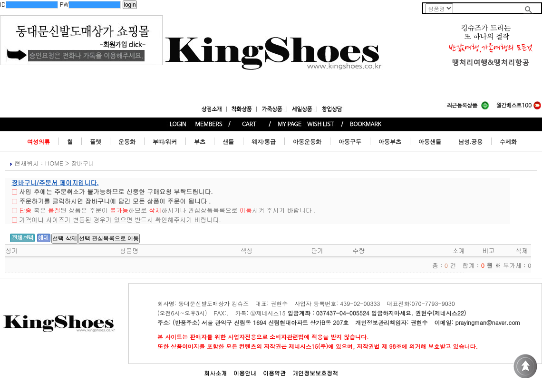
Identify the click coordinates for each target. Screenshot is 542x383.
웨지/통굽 (264, 141)
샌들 (228, 141)
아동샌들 (429, 141)
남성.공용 (470, 141)
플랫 (95, 141)
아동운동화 (307, 141)
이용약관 (274, 373)
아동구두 (350, 141)
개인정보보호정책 (315, 373)
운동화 (127, 141)
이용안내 (244, 373)
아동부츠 (389, 141)
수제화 (508, 141)
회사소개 (215, 373)
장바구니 (82, 163)
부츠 (199, 141)
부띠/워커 (165, 141)
